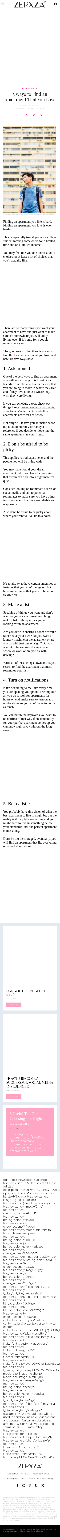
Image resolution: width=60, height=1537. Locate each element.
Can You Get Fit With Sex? (25, 993)
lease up (19, 355)
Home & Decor (30, 88)
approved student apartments (35, 407)
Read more (14, 1005)
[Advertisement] (30, 41)
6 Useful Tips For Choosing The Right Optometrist (26, 1118)
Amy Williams (31, 105)
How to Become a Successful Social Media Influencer (29, 1082)
